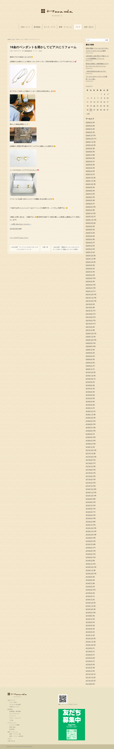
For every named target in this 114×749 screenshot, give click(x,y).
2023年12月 (89, 216)
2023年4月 (89, 242)
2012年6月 (89, 655)
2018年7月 (89, 427)
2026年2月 (89, 132)
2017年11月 (89, 453)
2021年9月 (89, 304)
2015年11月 (89, 531)
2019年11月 (89, 376)
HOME (9, 39)
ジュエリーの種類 (14, 725)
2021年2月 (89, 327)
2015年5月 (89, 551)
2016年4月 (89, 515)
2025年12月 (89, 139)
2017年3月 (89, 479)
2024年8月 (89, 191)
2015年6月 (89, 548)
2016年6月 (89, 509)
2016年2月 (89, 522)
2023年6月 (89, 236)
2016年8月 (89, 502)
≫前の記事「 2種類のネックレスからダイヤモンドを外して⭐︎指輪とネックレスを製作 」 (66, 248)
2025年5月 (89, 161)
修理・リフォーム (65, 27)
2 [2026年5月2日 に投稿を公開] (104, 94)
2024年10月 (89, 184)
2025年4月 (89, 165)
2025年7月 (89, 155)
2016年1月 (89, 525)
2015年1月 (89, 564)
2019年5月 (89, 395)
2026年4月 (89, 126)
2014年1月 (89, 599)
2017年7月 (89, 466)
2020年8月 (89, 346)
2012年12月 (89, 638)
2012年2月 (89, 668)
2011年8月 (89, 684)
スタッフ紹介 (13, 702)
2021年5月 (89, 317)
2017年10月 (89, 457)
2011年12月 (89, 674)
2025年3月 (89, 168)
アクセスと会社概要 (15, 704)
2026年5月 (89, 122)
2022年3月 (89, 285)
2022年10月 (89, 262)
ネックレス (12, 716)
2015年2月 (89, 560)
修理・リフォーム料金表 (16, 736)
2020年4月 (89, 359)
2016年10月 (89, 496)
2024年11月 (89, 181)
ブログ (77, 27)
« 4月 (88, 114)
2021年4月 (89, 320)
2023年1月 (89, 252)
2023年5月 (89, 239)
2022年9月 (89, 265)
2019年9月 (89, 382)
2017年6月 (89, 470)
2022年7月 (89, 272)
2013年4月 (89, 629)
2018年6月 (89, 431)
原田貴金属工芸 (17, 695)
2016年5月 (89, 512)
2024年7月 (89, 194)
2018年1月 (89, 447)
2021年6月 (89, 314)
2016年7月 (89, 505)
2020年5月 (89, 356)
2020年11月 (89, 337)
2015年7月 (89, 544)
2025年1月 (89, 174)
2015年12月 (89, 528)
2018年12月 (89, 411)
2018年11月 (89, 414)
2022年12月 (89, 255)
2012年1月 (89, 671)
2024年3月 (89, 207)
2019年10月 (89, 379)
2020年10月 (89, 340)
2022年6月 (89, 275)
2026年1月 (89, 135)
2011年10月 (89, 681)
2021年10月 (89, 301)
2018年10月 (89, 418)
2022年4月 (89, 281)
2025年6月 (89, 158)
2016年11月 (89, 492)
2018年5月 (89, 434)
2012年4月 (89, 661)
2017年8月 (89, 463)
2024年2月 (89, 210)
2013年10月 (89, 609)
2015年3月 (89, 557)
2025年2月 (89, 171)
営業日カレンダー (14, 706)
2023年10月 (89, 223)
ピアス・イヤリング (15, 718)
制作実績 (11, 729)
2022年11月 (89, 259)
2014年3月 (89, 596)
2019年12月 (89, 372)
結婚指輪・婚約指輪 (15, 711)
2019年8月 (89, 385)
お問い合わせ (88, 27)
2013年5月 (89, 625)
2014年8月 (89, 580)
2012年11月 (89, 642)
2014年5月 (89, 590)
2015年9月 (89, 538)
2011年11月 (89, 677)
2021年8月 (89, 307)
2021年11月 (89, 298)
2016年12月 (89, 489)
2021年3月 (89, 324)
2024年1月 (89, 213)
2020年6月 (89, 353)
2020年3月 (89, 363)
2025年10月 (89, 145)
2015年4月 (89, 554)
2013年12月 (89, 603)
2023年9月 (89, 226)
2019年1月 (89, 408)
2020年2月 (89, 366)
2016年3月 (89, 518)
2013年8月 (89, 616)
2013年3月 (89, 632)
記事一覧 (45, 247)
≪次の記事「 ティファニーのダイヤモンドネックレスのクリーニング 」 (24, 248)
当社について (25, 27)
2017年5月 (89, 473)
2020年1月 (89, 369)
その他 (11, 720)
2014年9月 (89, 577)
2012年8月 (89, 651)
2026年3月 (89, 129)
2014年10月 (89, 573)
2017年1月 (89, 486)
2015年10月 (89, 535)
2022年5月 (89, 278)
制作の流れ (12, 727)
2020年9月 (89, 343)
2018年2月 (89, 444)
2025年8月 (89, 152)
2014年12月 (89, 567)
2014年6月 (89, 586)
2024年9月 (89, 187)
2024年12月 (89, 178)
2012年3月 (89, 664)
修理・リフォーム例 (15, 734)
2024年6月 (89, 197)
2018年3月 (89, 440)
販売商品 (37, 27)
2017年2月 (89, 483)
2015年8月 (89, 541)
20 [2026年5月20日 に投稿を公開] (94, 106)
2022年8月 (89, 268)
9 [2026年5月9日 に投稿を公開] (104, 98)
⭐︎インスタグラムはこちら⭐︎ (19, 238)
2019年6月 (89, 392)
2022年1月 (89, 291)
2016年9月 (89, 499)
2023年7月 (89, 233)
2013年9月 (89, 612)
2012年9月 (89, 648)
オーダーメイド (49, 27)
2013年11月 (89, 606)
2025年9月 (89, 148)
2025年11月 (89, 142)
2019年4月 (89, 398)
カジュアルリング (14, 713)
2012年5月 (89, 658)
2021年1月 (89, 330)
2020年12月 (89, 333)
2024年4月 (89, 203)
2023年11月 (89, 220)
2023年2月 (89, 249)
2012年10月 (89, 645)
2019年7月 (89, 388)
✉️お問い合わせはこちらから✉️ (21, 224)
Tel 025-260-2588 (16, 229)
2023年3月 (89, 246)
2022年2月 (89, 288)
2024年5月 (89, 200)
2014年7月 (89, 583)
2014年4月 (89, 593)
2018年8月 (89, 424)
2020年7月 (89, 350)
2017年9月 (89, 460)
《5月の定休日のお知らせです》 (96, 71)
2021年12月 (89, 294)
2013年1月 (89, 635)
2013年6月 (89, 622)
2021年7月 (89, 311)
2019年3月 (89, 401)
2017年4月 (89, 476)
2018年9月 (89, 421)
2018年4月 (89, 437)
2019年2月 (89, 405)
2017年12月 (89, 450)
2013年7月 (89, 619)
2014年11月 (89, 570)
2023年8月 (89, 229)
